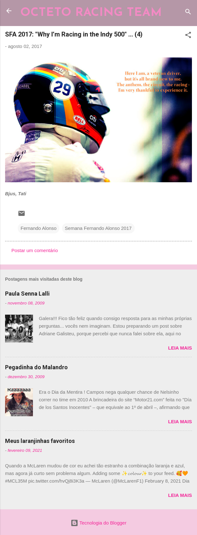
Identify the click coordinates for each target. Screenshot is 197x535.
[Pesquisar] (188, 13)
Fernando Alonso (38, 228)
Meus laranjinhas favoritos (40, 441)
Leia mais (180, 348)
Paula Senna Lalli (27, 293)
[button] (188, 36)
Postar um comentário (34, 250)
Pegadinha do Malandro (36, 367)
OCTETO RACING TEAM (91, 13)
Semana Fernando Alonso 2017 (98, 228)
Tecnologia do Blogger (98, 522)
